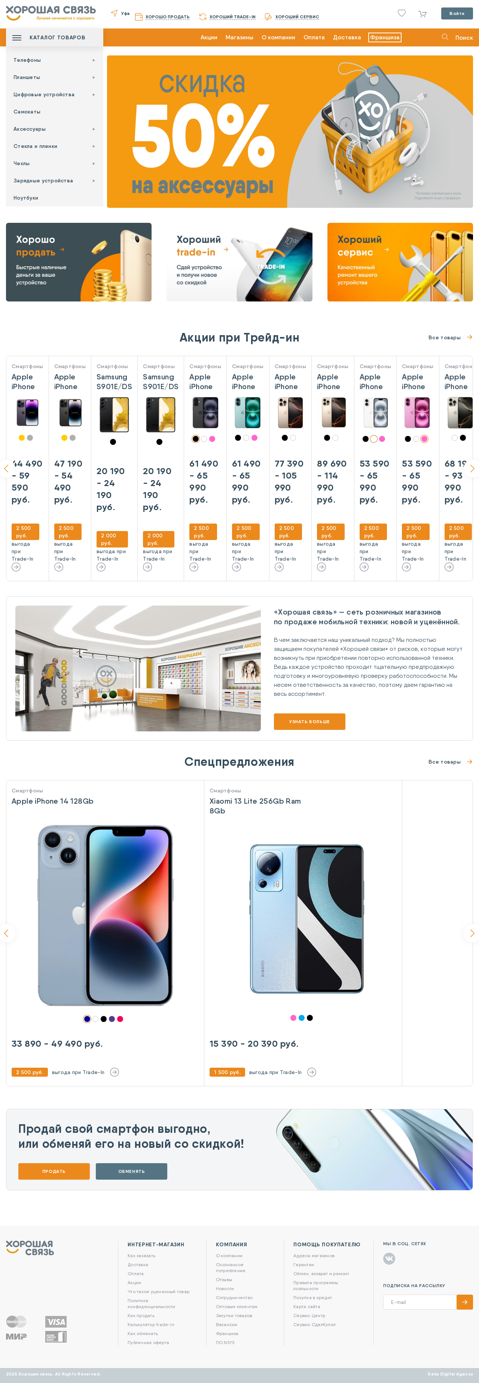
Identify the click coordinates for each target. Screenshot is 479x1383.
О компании (278, 37)
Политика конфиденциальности (151, 1303)
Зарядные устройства (43, 180)
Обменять (131, 1171)
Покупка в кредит (312, 1297)
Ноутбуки (25, 197)
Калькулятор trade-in (151, 1324)
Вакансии (227, 1324)
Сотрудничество (234, 1297)
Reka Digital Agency (450, 1374)
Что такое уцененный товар (158, 1291)
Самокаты (26, 111)
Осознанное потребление (231, 1267)
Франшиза (385, 37)
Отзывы (224, 1279)
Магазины (239, 37)
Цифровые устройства (43, 94)
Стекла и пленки (35, 146)
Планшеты (26, 77)
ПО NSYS (225, 1342)
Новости (225, 1288)
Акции (209, 37)
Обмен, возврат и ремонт (321, 1273)
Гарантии (303, 1264)
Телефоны (27, 60)
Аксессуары (29, 128)
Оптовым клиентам (237, 1306)
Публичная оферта (148, 1342)
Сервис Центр (309, 1315)
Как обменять (143, 1333)
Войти (457, 13)
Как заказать (141, 1255)
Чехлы (21, 163)
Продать (54, 1171)
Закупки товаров (234, 1315)
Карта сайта (306, 1306)
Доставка (347, 37)
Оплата (314, 37)
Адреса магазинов (314, 1255)
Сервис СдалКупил (314, 1324)
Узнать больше (309, 721)
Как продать (141, 1315)
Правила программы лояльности (315, 1285)
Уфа (125, 13)
